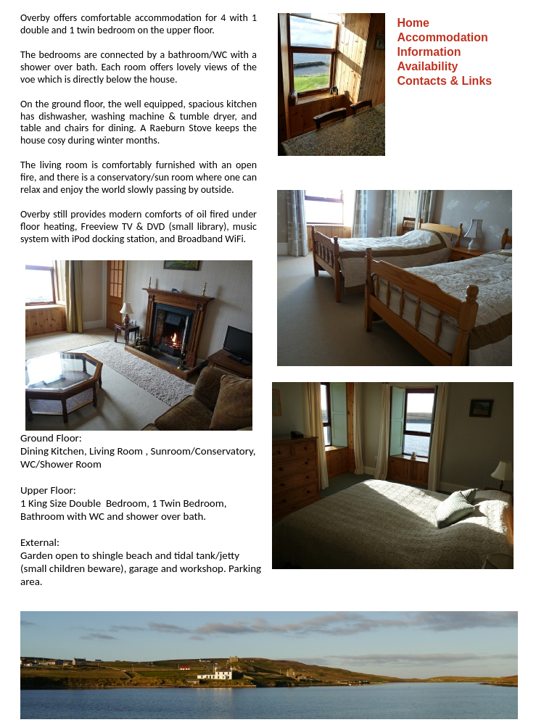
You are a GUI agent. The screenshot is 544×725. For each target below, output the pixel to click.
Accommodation (442, 37)
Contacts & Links (445, 81)
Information (429, 52)
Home (413, 23)
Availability (427, 66)
